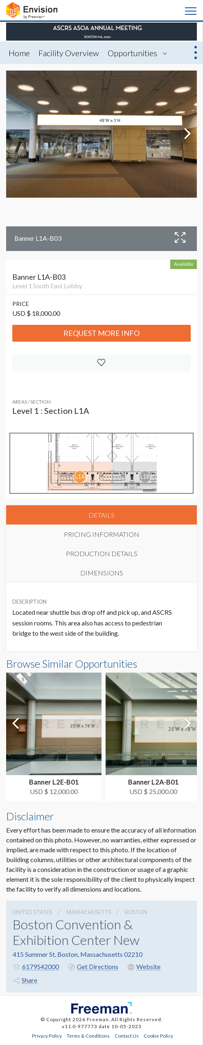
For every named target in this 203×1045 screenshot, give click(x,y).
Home (19, 53)
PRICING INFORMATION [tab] (101, 534)
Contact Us (127, 1035)
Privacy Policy (47, 1035)
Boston (136, 912)
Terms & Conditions (88, 1035)
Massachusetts (88, 912)
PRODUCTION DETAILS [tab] (102, 553)
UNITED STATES (32, 912)
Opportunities (132, 53)
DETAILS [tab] (101, 515)
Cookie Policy (158, 1035)
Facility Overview (68, 53)
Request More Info (101, 333)
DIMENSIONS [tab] (101, 573)
